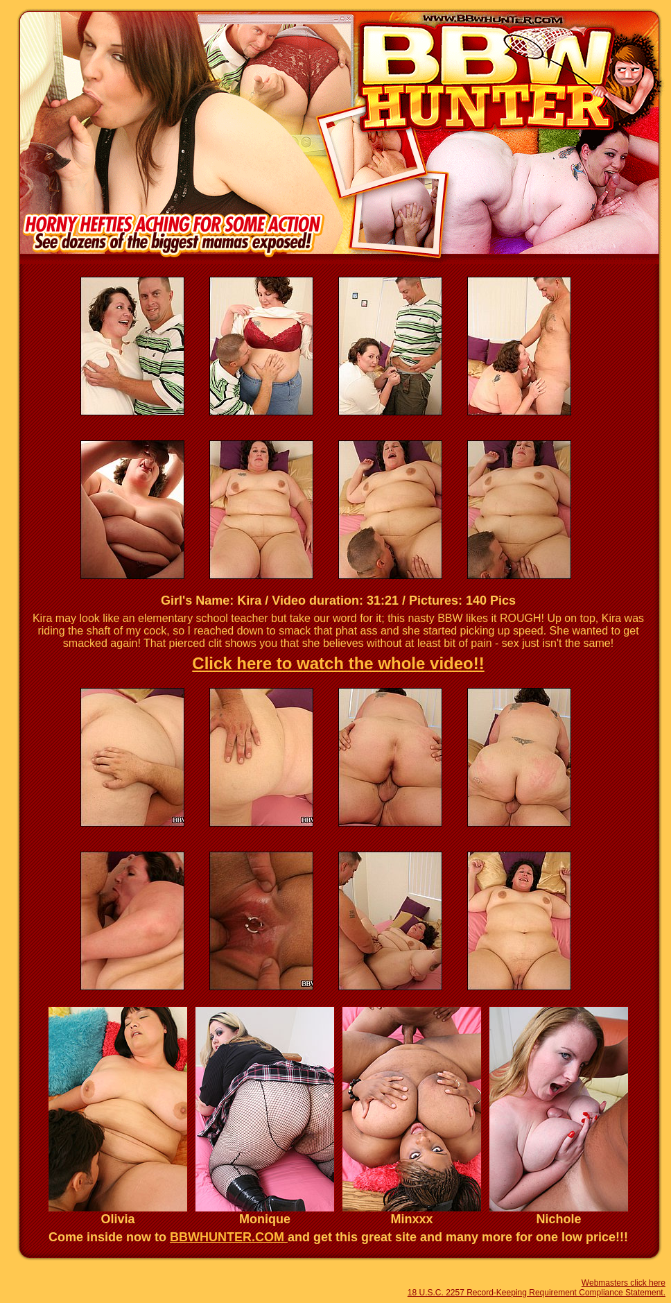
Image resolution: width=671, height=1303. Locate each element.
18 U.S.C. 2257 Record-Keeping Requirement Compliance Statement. (536, 1292)
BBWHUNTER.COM (229, 1237)
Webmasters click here (623, 1283)
